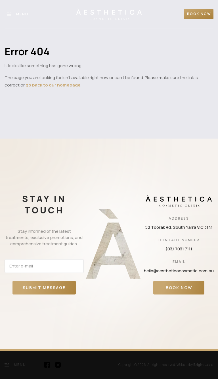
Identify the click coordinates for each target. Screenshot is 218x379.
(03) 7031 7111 (178, 249)
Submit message (44, 287)
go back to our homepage (53, 85)
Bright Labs (203, 364)
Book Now (179, 287)
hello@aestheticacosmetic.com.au (179, 271)
